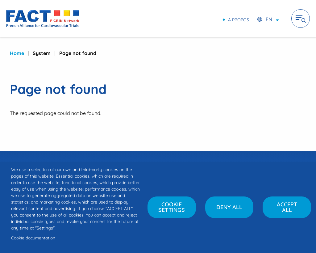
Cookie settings (171, 207)
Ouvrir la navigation (300, 18)
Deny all (229, 207)
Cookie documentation (33, 237)
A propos (238, 19)
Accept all (287, 207)
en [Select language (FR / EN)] (268, 19)
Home (17, 53)
